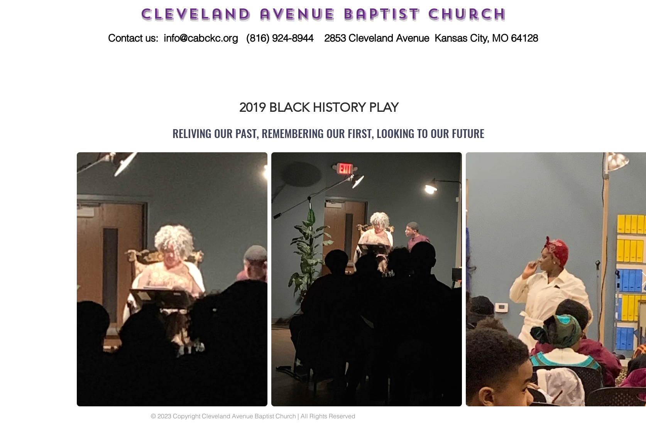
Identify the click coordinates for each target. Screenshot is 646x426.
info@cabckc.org (201, 38)
